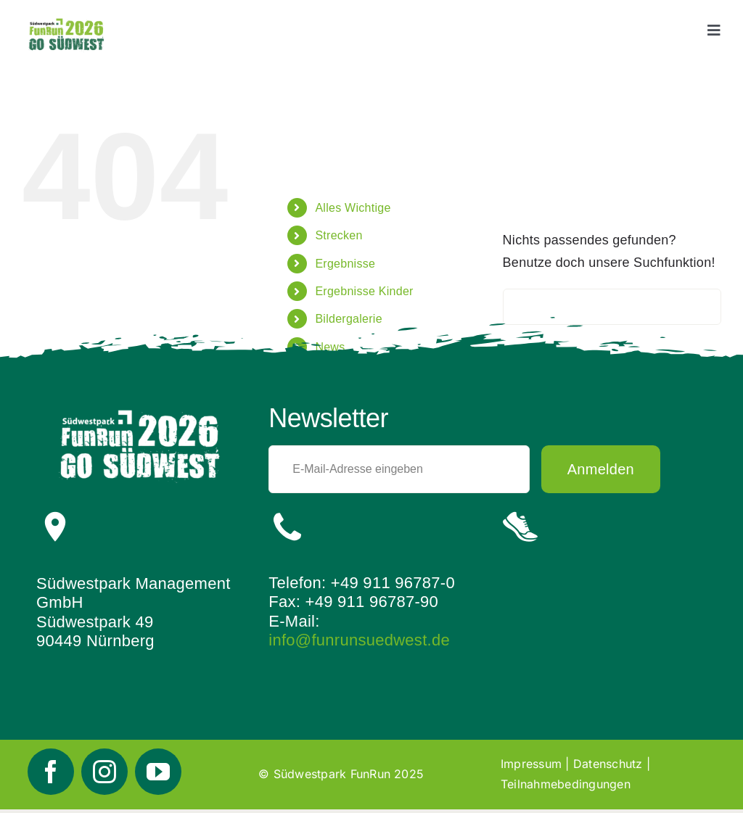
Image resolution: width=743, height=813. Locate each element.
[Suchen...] (612, 307)
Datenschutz (608, 763)
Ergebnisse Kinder (364, 291)
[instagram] (104, 771)
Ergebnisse (345, 263)
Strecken (338, 235)
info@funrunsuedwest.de (359, 640)
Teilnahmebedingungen (566, 784)
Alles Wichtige (352, 208)
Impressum (531, 763)
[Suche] (521, 307)
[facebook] (51, 771)
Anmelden (600, 469)
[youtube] (158, 771)
